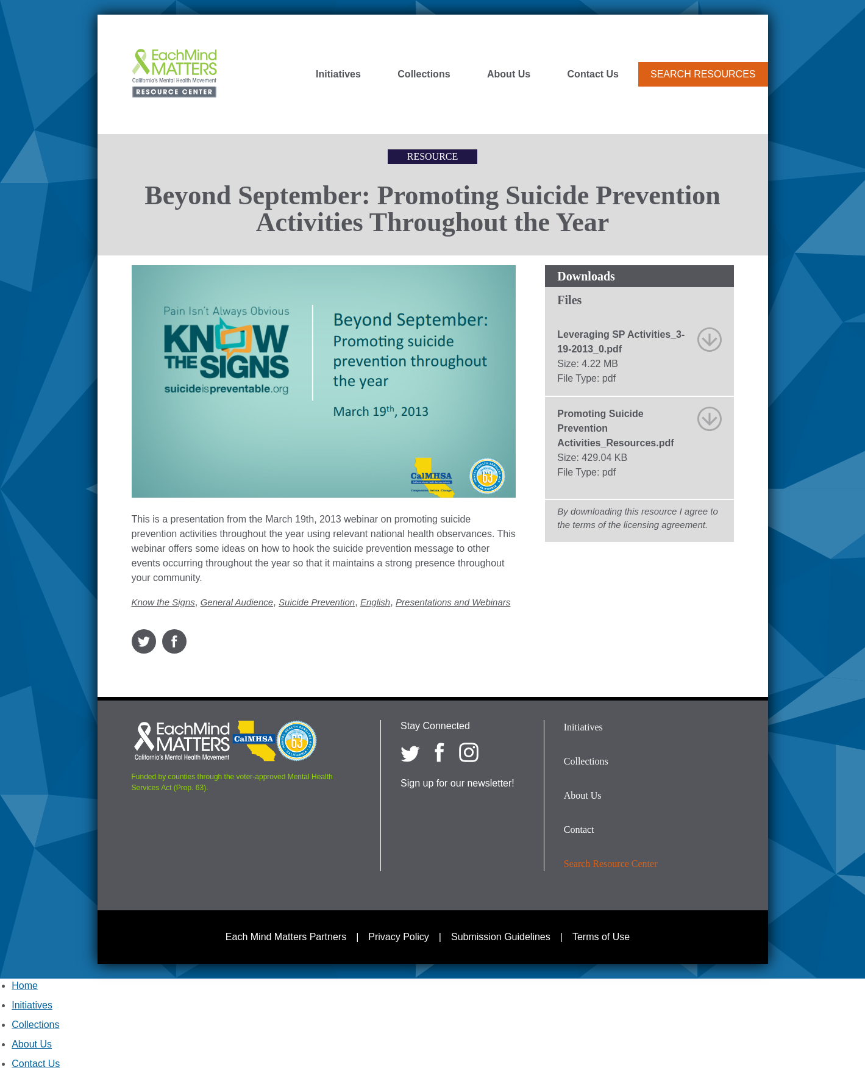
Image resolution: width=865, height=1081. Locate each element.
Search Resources (702, 74)
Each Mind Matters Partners (286, 937)
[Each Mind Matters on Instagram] (469, 752)
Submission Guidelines (500, 937)
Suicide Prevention (317, 602)
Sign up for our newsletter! (457, 783)
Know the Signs (163, 602)
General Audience (237, 602)
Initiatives (338, 74)
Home (25, 985)
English (375, 602)
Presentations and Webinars (453, 602)
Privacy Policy (398, 937)
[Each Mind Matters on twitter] (410, 752)
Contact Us (593, 74)
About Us (508, 74)
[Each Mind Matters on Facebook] (439, 752)
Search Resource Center (611, 863)
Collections (423, 74)
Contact (579, 829)
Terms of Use (601, 937)
